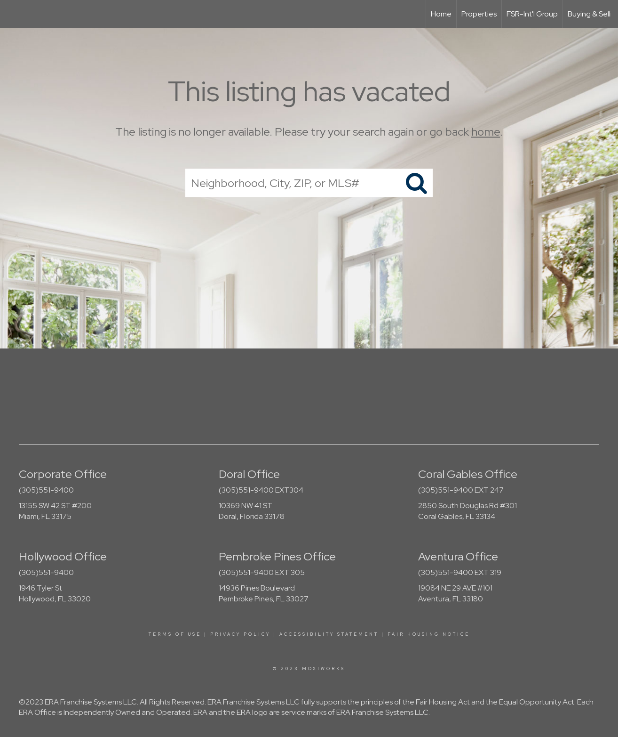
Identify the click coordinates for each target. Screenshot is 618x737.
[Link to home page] (12, 14)
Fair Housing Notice (429, 634)
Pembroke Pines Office (277, 556)
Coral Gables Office (467, 474)
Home (441, 14)
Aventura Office (458, 556)
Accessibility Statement (329, 634)
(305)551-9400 (46, 490)
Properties (479, 14)
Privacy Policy (240, 634)
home (485, 131)
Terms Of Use (175, 634)
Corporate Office (63, 474)
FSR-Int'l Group (532, 14)
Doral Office (249, 474)
